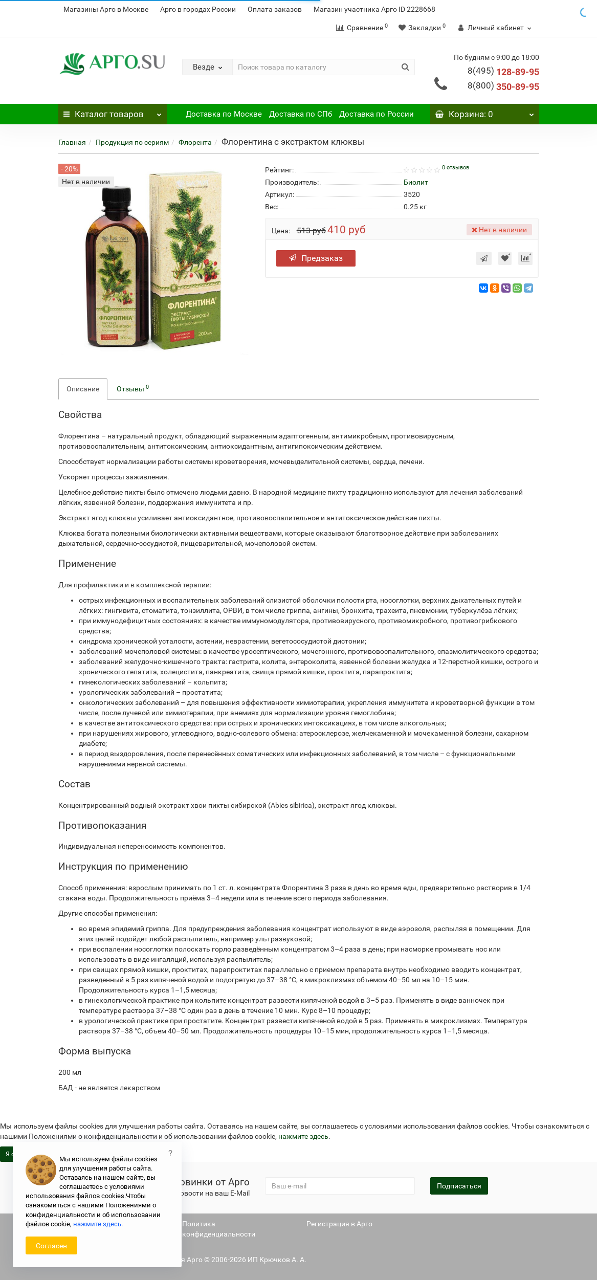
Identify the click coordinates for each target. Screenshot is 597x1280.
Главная (72, 142)
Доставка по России (376, 114)
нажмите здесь (303, 1136)
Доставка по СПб (300, 114)
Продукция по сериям (132, 142)
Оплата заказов (275, 9)
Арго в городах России (198, 9)
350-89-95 (503, 86)
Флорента (195, 142)
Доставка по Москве (224, 114)
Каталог (112, 111)
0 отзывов (455, 167)
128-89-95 (503, 72)
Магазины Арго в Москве (105, 9)
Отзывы (133, 388)
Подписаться (459, 1186)
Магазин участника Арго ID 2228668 (374, 9)
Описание (83, 389)
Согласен (51, 1246)
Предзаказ (316, 258)
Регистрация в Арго (339, 1224)
